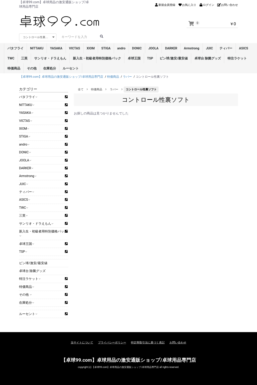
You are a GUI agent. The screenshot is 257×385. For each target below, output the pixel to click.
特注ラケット (237, 58)
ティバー (225, 48)
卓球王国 (134, 58)
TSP (150, 58)
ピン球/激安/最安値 (174, 58)
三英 (24, 58)
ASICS (243, 48)
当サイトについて (82, 342)
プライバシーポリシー (112, 342)
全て (81, 89)
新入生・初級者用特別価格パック (97, 58)
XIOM (91, 48)
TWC (10, 58)
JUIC (209, 48)
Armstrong (191, 48)
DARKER (171, 48)
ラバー (114, 89)
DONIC (137, 48)
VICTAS (74, 48)
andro (121, 48)
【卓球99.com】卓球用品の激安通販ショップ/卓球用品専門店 (128, 360)
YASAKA (56, 48)
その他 (32, 68)
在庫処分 (49, 68)
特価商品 (13, 68)
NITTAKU (36, 48)
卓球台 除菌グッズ (207, 58)
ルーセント (71, 68)
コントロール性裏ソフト (141, 89)
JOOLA (153, 48)
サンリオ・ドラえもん (50, 58)
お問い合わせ (177, 342)
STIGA (105, 48)
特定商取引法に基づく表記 (148, 342)
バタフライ (15, 48)
